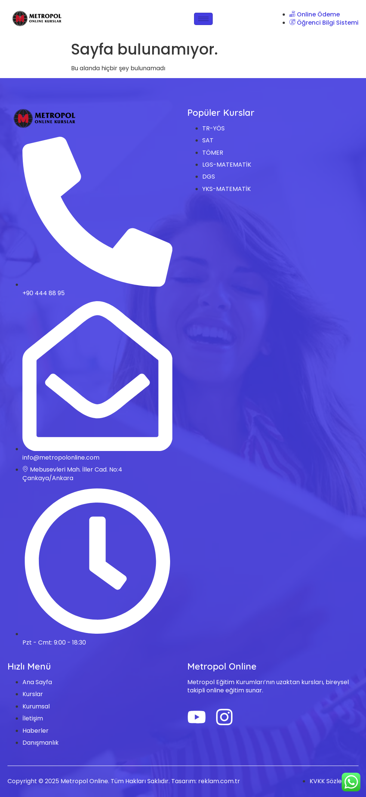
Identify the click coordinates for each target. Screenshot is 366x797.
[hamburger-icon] (203, 19)
